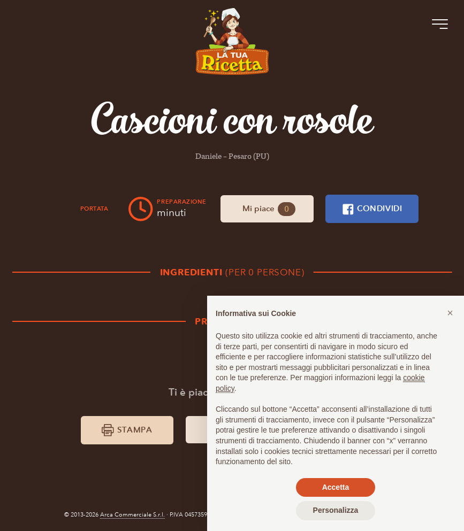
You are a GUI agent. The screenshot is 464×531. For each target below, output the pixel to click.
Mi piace (269, 209)
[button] (450, 312)
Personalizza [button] (336, 510)
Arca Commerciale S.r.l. (132, 514)
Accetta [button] (335, 487)
